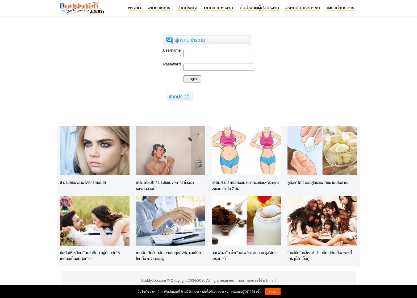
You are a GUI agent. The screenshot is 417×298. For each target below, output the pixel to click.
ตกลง (273, 291)
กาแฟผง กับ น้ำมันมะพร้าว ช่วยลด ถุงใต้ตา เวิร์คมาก (244, 256)
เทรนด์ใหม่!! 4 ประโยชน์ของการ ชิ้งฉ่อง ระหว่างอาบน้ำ (165, 185)
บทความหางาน (218, 7)
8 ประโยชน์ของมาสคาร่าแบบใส (83, 182)
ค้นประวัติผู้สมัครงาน (259, 7)
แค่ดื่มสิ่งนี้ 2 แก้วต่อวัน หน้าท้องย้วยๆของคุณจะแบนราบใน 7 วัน (245, 185)
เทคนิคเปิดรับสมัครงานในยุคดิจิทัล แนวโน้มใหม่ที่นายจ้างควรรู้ (168, 256)
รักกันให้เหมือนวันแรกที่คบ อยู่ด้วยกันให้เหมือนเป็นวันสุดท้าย (90, 256)
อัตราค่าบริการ (340, 7)
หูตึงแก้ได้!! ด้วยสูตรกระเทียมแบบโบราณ (317, 182)
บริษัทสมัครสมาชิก (302, 7)
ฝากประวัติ (187, 7)
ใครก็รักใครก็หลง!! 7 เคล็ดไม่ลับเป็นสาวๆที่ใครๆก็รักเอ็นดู (319, 256)
